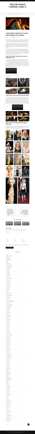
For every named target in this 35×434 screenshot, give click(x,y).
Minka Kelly (7, 385)
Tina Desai (7, 413)
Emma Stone (8, 317)
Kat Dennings (8, 345)
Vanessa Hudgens (8, 415)
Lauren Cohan (8, 368)
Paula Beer (7, 392)
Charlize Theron (8, 302)
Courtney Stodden (9, 306)
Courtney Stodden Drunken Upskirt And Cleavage (9, 224)
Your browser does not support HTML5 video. (11, 70)
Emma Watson (8, 319)
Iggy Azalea (8, 330)
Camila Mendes (8, 293)
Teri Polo (7, 409)
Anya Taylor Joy (8, 282)
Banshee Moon (8, 287)
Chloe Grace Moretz (9, 304)
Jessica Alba (8, 336)
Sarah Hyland (8, 400)
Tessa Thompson (8, 411)
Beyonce (7, 291)
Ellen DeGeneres (22, 49)
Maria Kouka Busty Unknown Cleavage (25, 224)
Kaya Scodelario (8, 353)
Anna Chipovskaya (9, 278)
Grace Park (8, 327)
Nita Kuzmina (8, 390)
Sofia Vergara (8, 405)
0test (6, 31)
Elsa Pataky (8, 312)
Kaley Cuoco (8, 342)
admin (7, 37)
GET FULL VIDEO (8, 76)
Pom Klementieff (8, 394)
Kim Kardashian (8, 357)
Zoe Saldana (8, 420)
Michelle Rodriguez (9, 379)
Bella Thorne (8, 289)
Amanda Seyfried (8, 267)
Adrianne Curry (8, 263)
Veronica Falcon (8, 417)
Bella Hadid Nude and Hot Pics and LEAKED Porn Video (17, 224)
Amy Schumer (8, 274)
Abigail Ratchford (8, 259)
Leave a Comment (16, 37)
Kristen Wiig (8, 362)
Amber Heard (8, 269)
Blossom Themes (14, 432)
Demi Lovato (8, 310)
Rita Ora (7, 398)
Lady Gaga (7, 366)
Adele (7, 261)
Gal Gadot (7, 325)
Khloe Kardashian (8, 355)
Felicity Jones (8, 323)
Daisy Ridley (8, 308)
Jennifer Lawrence (9, 334)
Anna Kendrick (8, 280)
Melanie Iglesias (8, 377)
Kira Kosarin (8, 360)
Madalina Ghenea (8, 372)
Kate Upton (8, 347)
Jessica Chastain (8, 338)
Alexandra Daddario (9, 265)
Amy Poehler (8, 272)
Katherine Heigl (8, 349)
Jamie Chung (8, 332)
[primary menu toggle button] (17, 11)
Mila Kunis (7, 381)
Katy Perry (7, 351)
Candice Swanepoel (9, 295)
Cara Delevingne (8, 297)
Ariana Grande (8, 284)
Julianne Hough (8, 340)
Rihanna (7, 396)
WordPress (21, 432)
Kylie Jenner (8, 364)
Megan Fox (7, 375)
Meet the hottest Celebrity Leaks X (17, 5)
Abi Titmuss (8, 257)
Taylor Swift (8, 407)
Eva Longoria (8, 321)
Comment (7, 231)
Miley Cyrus (8, 383)
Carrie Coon (8, 299)
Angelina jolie (8, 276)
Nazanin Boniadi (8, 387)
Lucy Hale (7, 370)
